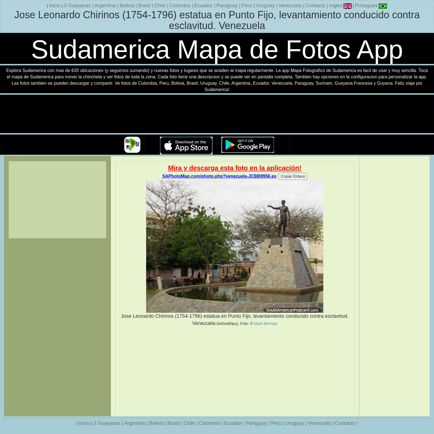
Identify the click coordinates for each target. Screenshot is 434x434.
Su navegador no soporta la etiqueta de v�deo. (217, 114)
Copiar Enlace (293, 176)
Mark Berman (265, 323)
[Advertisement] (235, 371)
